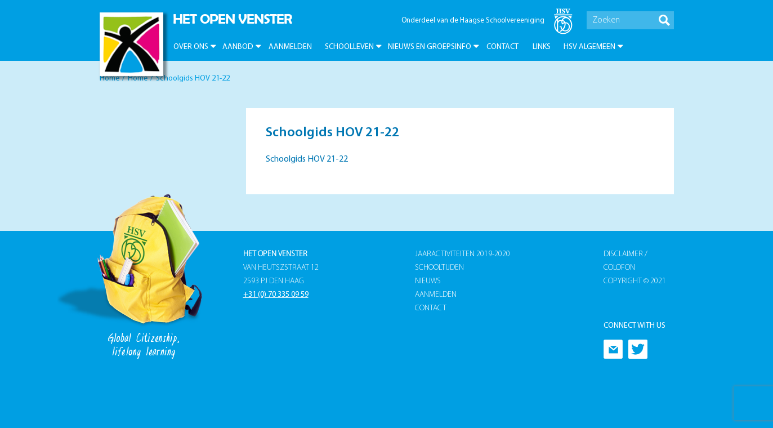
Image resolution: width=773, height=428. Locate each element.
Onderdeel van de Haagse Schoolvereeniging (472, 20)
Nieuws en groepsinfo (429, 47)
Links (542, 47)
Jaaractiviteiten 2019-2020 (462, 254)
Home (109, 78)
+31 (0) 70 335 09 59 (276, 295)
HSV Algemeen (589, 47)
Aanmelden (290, 47)
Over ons (190, 47)
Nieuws (428, 281)
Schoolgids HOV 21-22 (307, 159)
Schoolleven (349, 47)
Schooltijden (439, 268)
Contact (502, 47)
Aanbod (237, 47)
